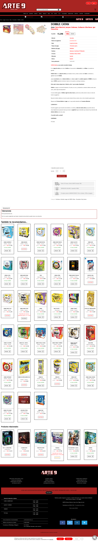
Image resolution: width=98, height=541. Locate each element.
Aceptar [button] (60, 539)
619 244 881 (26, 525)
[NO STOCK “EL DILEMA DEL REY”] (24, 455)
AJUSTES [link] (51, 539)
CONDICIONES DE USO (82, 480)
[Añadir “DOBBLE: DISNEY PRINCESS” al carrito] (57, 250)
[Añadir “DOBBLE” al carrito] (40, 317)
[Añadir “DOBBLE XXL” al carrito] (40, 385)
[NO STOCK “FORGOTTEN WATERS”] (41, 455)
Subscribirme (49, 492)
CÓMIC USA (25, 13)
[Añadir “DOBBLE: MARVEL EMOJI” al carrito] (24, 284)
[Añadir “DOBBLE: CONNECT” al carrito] (74, 317)
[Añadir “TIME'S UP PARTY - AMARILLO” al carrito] (57, 317)
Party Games (83, 199)
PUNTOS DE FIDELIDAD (16, 480)
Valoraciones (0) (6, 208)
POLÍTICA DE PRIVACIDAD (81, 481)
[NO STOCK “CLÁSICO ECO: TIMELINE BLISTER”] (90, 315)
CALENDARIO (87, 13)
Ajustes (76, 539)
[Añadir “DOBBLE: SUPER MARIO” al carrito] (7, 385)
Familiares (58, 199)
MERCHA (44, 13)
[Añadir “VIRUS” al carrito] (40, 284)
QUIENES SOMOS (49, 478)
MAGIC (55, 13)
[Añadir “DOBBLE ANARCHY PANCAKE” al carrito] (74, 284)
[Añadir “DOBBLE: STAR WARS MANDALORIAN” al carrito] (74, 352)
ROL (52, 13)
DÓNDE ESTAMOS (49, 480)
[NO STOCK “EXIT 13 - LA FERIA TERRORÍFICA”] (7, 455)
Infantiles (62, 199)
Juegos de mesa (6, 19)
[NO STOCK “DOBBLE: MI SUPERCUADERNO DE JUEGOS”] (24, 385)
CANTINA (81, 13)
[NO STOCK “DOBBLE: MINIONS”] (24, 249)
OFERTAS (76, 13)
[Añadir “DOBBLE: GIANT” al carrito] (74, 385)
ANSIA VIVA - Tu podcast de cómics (76, 505)
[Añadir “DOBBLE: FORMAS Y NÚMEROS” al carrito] (57, 351)
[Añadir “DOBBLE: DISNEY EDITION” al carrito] (40, 250)
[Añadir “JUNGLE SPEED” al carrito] (90, 351)
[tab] (6, 208)
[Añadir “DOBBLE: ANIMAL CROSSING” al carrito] (90, 385)
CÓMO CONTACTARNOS (49, 481)
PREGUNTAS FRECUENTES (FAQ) (16, 478)
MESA (49, 13)
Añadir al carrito (61, 176)
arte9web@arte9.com (28, 520)
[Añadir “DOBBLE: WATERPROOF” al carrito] (7, 250)
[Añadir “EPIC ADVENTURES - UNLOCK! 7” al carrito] (74, 456)
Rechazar (68, 539)
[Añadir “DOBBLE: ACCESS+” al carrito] (7, 284)
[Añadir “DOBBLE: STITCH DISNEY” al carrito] (7, 419)
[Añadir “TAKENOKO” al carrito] (57, 458)
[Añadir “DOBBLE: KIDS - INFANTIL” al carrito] (24, 351)
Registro (94, 3)
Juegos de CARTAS (69, 199)
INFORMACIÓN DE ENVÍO (49, 483)
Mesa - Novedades (13, 19)
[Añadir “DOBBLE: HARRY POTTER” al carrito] (24, 318)
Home (1, 19)
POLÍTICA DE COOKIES (81, 483)
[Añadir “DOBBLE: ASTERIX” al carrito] (57, 284)
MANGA (35, 13)
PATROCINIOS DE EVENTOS (16, 481)
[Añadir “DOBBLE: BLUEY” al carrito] (90, 250)
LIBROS (40, 13)
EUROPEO (31, 13)
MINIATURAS (70, 13)
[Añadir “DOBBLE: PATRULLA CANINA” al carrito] (40, 351)
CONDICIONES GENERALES (81, 478)
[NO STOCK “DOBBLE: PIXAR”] (41, 417)
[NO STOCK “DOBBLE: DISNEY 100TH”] (7, 315)
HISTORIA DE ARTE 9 (16, 483)
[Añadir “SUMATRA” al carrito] (90, 456)
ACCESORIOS (64, 13)
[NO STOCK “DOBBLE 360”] (57, 384)
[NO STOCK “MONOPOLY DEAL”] (90, 282)
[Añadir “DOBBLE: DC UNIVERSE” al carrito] (7, 351)
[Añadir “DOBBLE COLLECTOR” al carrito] (74, 250)
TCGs (59, 13)
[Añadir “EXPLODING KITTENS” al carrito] (24, 419)
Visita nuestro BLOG (73, 508)
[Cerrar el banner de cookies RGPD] (82, 539)
